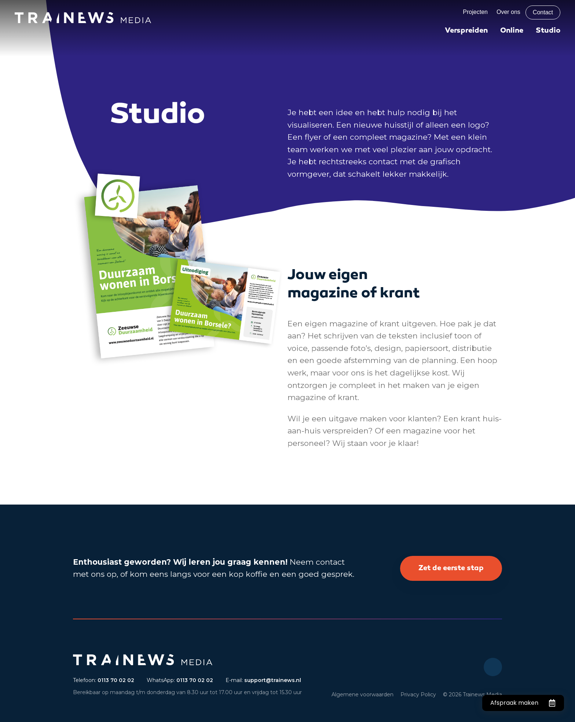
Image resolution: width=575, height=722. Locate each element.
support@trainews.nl (272, 680)
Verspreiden (466, 30)
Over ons (508, 12)
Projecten (475, 12)
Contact (543, 12)
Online (511, 30)
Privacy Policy (418, 694)
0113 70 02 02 (116, 680)
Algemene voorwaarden (362, 694)
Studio (548, 30)
